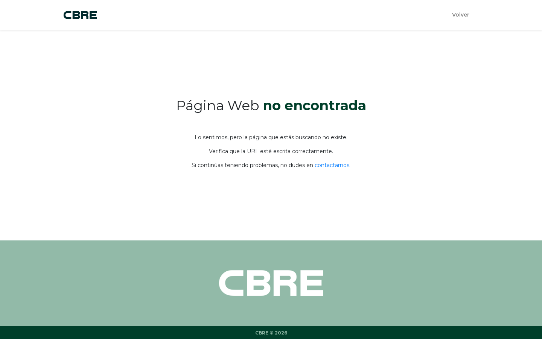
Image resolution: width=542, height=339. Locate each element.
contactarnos (332, 165)
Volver (460, 14)
